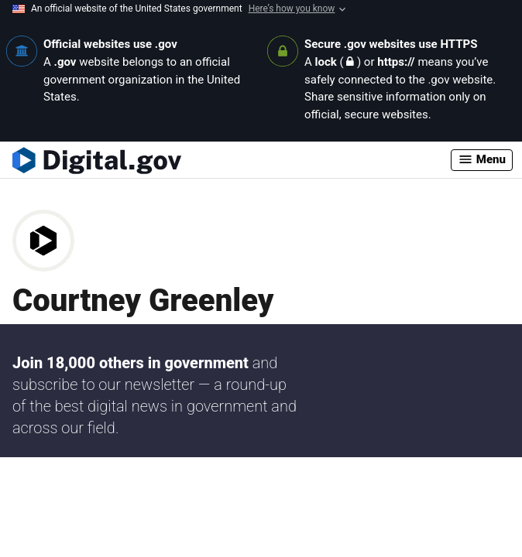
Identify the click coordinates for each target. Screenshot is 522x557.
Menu (482, 159)
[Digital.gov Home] (231, 160)
